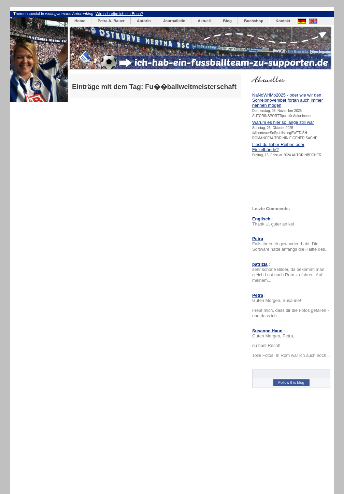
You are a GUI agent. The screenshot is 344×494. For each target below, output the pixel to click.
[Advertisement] (152, 78)
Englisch (261, 218)
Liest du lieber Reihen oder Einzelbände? (278, 147)
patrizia (260, 264)
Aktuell (204, 21)
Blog (227, 21)
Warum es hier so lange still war (283, 122)
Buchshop (253, 21)
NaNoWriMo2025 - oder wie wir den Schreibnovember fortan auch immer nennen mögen (287, 100)
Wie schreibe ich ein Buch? (119, 14)
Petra (257, 238)
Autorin (144, 21)
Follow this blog (291, 382)
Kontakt (282, 21)
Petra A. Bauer (111, 21)
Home (79, 21)
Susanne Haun (267, 330)
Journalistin (174, 21)
